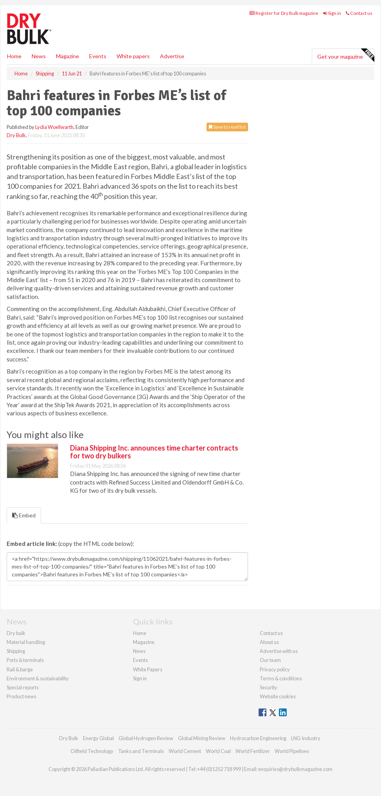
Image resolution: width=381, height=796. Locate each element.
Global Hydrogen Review (146, 738)
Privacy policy (275, 669)
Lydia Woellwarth (54, 127)
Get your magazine (345, 55)
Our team (270, 660)
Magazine (67, 56)
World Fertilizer (252, 751)
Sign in (332, 13)
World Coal (218, 751)
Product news (21, 696)
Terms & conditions (281, 678)
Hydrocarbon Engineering (258, 738)
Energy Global (98, 738)
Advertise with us (279, 651)
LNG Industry (305, 738)
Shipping (16, 651)
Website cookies (278, 696)
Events (97, 56)
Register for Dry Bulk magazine (284, 13)
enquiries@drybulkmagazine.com (295, 769)
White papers (133, 56)
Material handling (26, 642)
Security (268, 687)
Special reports (23, 687)
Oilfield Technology (91, 751)
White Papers (147, 669)
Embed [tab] (24, 515)
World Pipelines (292, 751)
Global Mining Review (201, 738)
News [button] (39, 56)
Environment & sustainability (38, 678)
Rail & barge (20, 669)
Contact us (359, 13)
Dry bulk (16, 633)
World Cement (185, 751)
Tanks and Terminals (141, 751)
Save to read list (227, 127)
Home (14, 56)
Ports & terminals (25, 660)
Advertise (172, 56)
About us (269, 642)
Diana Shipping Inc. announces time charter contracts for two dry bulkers (154, 452)
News (139, 651)
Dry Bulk (16, 135)
